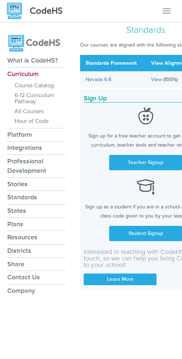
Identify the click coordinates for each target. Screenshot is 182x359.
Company (21, 291)
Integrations (24, 148)
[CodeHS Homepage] (37, 11)
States (16, 211)
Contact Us (23, 277)
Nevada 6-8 (98, 79)
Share (15, 264)
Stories (17, 184)
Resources (22, 237)
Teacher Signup (145, 162)
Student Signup (145, 233)
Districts (19, 251)
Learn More (120, 279)
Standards (22, 197)
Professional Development (26, 166)
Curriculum (23, 74)
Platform (19, 135)
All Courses (29, 111)
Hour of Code (32, 121)
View (157, 79)
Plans (15, 224)
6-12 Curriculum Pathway (34, 98)
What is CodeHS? (32, 60)
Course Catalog (34, 85)
